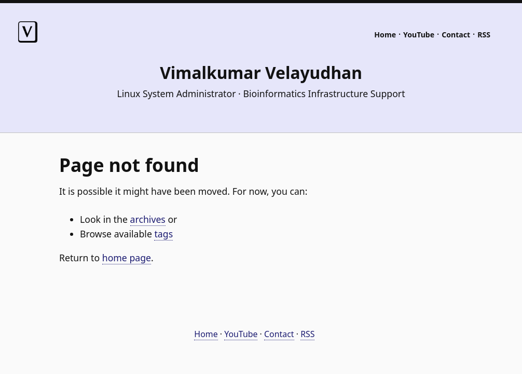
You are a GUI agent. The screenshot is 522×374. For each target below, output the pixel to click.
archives (148, 219)
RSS (483, 34)
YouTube (418, 34)
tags (163, 234)
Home (385, 34)
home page (126, 257)
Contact (456, 34)
